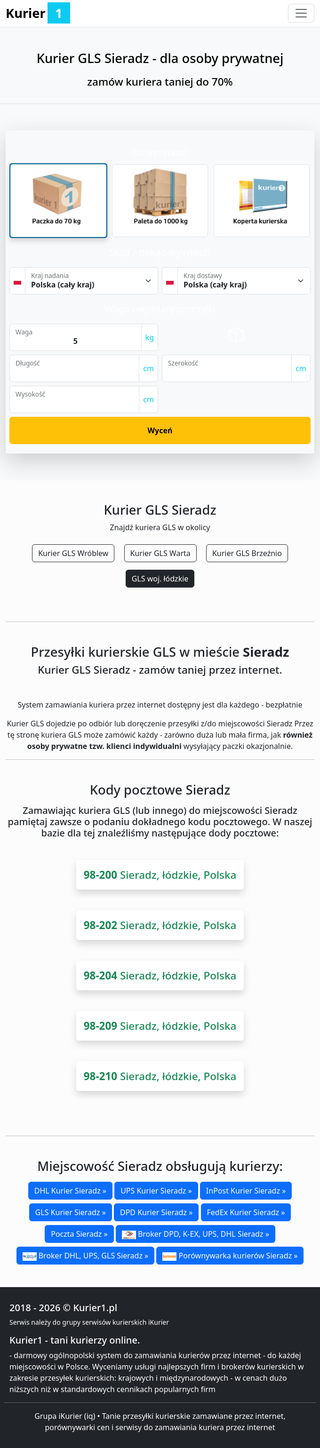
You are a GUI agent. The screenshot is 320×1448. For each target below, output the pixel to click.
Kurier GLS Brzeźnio (247, 553)
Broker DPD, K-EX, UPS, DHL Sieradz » (195, 1234)
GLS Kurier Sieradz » (70, 1212)
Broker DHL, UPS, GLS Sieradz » (86, 1255)
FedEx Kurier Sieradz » (246, 1212)
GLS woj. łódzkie (160, 578)
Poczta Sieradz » (79, 1234)
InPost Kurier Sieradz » (246, 1190)
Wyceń (160, 430)
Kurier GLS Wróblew (73, 553)
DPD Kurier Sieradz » (156, 1212)
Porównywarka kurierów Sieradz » (229, 1255)
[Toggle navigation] (301, 13)
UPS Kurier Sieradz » (156, 1190)
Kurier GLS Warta (160, 553)
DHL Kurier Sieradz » (70, 1190)
